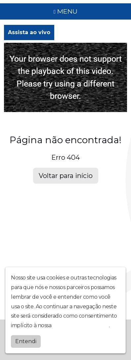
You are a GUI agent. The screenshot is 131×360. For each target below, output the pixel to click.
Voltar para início (66, 176)
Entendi (25, 341)
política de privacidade (81, 325)
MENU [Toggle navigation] (65, 11)
